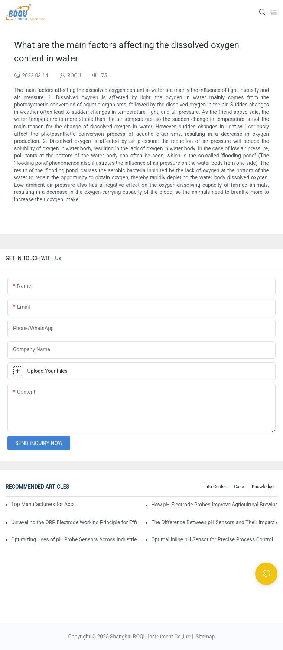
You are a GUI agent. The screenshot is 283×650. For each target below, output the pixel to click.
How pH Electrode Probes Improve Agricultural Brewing (214, 504)
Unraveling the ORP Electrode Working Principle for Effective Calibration (74, 522)
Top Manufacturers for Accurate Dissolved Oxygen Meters (43, 504)
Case (239, 486)
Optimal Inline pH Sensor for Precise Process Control (212, 539)
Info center (215, 486)
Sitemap (204, 637)
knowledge (263, 486)
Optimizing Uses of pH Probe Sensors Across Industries (74, 539)
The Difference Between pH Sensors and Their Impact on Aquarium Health (214, 522)
